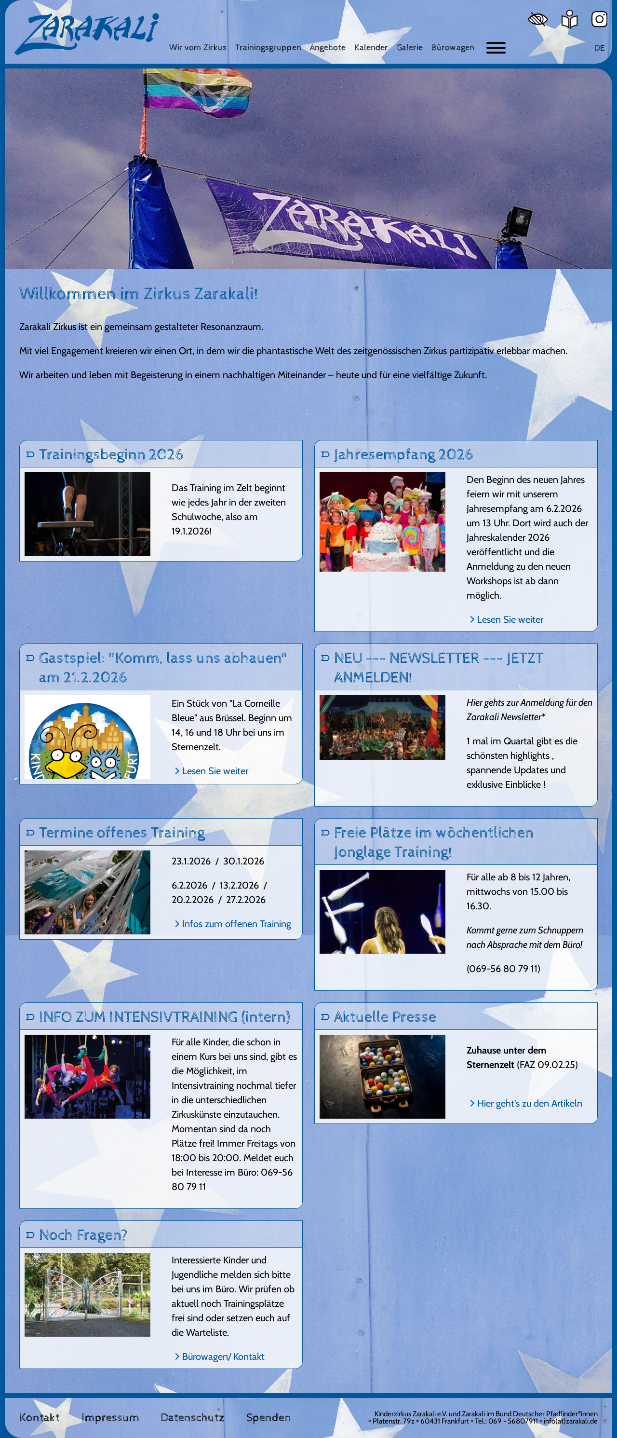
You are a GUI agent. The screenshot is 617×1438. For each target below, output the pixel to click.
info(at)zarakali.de (571, 1421)
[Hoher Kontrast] (538, 19)
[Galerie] (410, 47)
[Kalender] (371, 47)
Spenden (268, 1418)
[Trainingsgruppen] (268, 47)
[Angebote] (328, 47)
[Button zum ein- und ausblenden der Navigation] (496, 48)
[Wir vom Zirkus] (198, 47)
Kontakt (39, 1418)
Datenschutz (193, 1418)
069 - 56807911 (513, 1421)
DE (599, 48)
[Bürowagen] (452, 47)
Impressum (110, 1418)
